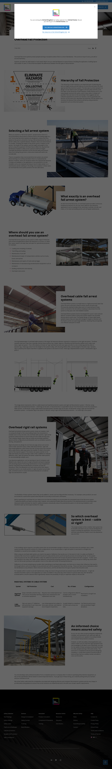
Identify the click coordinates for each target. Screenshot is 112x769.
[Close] (94, 7)
